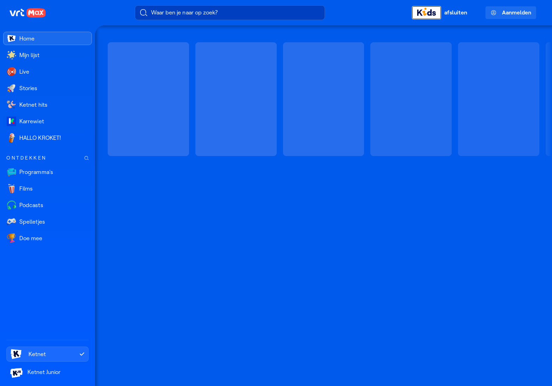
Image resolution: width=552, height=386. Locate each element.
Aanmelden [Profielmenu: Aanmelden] (511, 13)
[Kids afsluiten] (444, 13)
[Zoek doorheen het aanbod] (86, 158)
